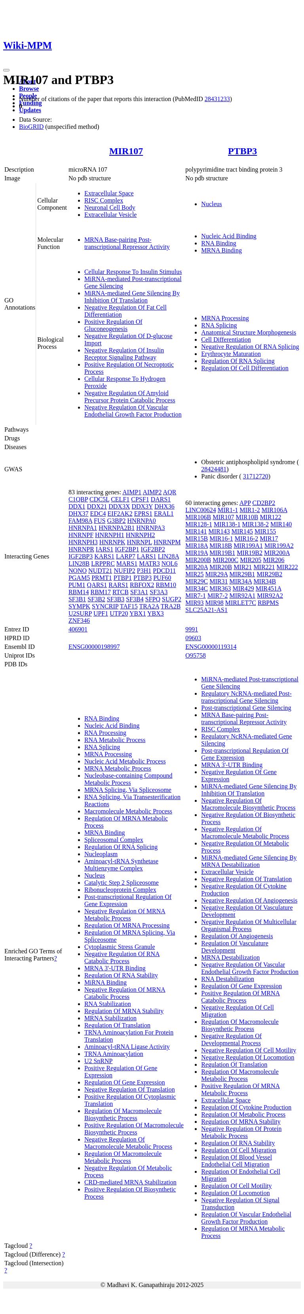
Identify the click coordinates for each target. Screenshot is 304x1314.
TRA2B (171, 606)
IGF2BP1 (127, 549)
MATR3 (149, 563)
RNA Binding (218, 243)
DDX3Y (142, 506)
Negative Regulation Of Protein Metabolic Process (241, 1132)
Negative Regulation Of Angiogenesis (249, 900)
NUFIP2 (124, 570)
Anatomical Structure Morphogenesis (248, 332)
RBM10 (166, 584)
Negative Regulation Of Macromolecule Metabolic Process (128, 1143)
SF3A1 (139, 592)
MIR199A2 (279, 545)
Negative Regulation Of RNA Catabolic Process (122, 957)
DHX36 (164, 506)
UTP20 (119, 613)
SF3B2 (96, 599)
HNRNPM (167, 542)
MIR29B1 (242, 574)
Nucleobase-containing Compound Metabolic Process (128, 779)
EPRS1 (143, 513)
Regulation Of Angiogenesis (237, 936)
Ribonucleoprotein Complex (120, 889)
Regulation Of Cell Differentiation (245, 368)
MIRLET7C (240, 602)
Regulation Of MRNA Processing (127, 925)
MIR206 (273, 560)
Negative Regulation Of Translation (129, 1089)
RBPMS (268, 602)
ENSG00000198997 (94, 646)
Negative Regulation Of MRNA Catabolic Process (124, 993)
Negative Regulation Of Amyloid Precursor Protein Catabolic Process (129, 397)
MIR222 (287, 567)
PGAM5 (79, 577)
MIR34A (240, 581)
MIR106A (274, 510)
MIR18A (196, 545)
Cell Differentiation (226, 339)
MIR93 (194, 602)
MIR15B (196, 538)
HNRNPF (80, 535)
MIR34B (264, 581)
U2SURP (80, 613)
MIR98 (214, 602)
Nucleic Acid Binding (228, 236)
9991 (191, 629)
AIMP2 (152, 492)
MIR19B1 (222, 552)
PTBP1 (123, 577)
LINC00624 (200, 510)
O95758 (195, 655)
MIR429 (243, 588)
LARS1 (146, 556)
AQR (170, 492)
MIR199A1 (248, 545)
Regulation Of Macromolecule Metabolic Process (123, 1157)
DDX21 (97, 506)
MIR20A (196, 567)
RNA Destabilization (227, 978)
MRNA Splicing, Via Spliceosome (127, 789)
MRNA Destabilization (230, 957)
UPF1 (100, 613)
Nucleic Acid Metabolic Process (125, 761)
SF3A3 (158, 592)
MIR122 (270, 517)
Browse (29, 88)
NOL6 (170, 563)
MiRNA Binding (105, 982)
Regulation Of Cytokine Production (246, 1107)
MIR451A (268, 588)
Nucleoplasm (101, 854)
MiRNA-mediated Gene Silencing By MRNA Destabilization (248, 861)
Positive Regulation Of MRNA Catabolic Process (240, 997)
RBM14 (78, 592)
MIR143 (219, 531)
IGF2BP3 (80, 556)
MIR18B (220, 545)
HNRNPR (81, 549)
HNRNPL (139, 542)
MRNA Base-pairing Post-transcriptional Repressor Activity (127, 243)
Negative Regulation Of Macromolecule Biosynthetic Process (248, 804)
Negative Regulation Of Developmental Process (231, 1039)
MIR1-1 (228, 510)
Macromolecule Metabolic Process (128, 811)
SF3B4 (134, 599)
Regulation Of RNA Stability (121, 975)
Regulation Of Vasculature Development (234, 947)
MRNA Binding (221, 250)
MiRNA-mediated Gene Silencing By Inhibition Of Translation (132, 297)
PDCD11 (164, 570)
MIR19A (196, 552)
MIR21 (243, 567)
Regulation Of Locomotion (235, 1193)
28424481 (213, 469)
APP (245, 502)
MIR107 (126, 151)
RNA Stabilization (107, 1003)
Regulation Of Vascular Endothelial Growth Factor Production (246, 1218)
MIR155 (265, 531)
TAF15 (129, 606)
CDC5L (99, 499)
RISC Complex (103, 200)
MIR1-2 (249, 510)
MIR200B (198, 560)
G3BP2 (116, 520)
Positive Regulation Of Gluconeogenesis (113, 325)
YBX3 (155, 613)
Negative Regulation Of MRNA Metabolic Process (124, 915)
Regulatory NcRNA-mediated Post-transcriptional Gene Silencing (246, 697)
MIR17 (269, 538)
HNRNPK (112, 542)
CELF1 (120, 499)
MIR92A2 (270, 595)
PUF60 (162, 577)
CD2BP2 (264, 502)
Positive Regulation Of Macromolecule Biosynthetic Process (134, 1129)
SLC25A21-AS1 (206, 609)
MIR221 (264, 567)
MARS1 (126, 563)
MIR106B (198, 517)
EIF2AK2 (120, 513)
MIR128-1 (198, 524)
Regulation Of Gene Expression (124, 1082)
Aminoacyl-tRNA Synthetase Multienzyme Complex (121, 865)
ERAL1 (164, 513)
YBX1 (137, 613)
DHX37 (78, 513)
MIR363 (220, 588)
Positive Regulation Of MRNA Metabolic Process (240, 1089)
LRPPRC (103, 563)
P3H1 (144, 570)
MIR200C (225, 560)
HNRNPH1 (109, 535)
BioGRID (31, 126)
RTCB (120, 592)
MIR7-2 (217, 595)
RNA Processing (105, 732)
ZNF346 (79, 620)
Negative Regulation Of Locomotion (247, 1057)
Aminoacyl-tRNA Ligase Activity (127, 1046)
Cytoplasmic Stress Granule (119, 946)
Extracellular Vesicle (110, 214)
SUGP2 (171, 599)
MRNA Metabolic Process (117, 768)
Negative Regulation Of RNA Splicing (250, 346)
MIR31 (218, 581)
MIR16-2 (246, 538)
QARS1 (97, 584)
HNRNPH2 (140, 535)
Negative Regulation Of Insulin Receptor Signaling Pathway (124, 354)
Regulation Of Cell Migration (238, 1150)
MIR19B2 (249, 552)
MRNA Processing (225, 318)
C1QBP (78, 499)
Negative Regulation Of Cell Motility (248, 1050)
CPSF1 (140, 499)
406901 (77, 629)
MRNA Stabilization (110, 1018)
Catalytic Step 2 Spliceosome (121, 882)
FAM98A (80, 520)
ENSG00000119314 (210, 646)
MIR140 (281, 524)
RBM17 (100, 592)
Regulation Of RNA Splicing (237, 361)
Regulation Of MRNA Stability (123, 1011)
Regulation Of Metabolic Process (243, 1114)
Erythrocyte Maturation (231, 353)
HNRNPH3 (83, 542)
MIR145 (242, 531)
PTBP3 (242, 151)
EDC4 (98, 513)
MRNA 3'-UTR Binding (115, 968)
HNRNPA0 (141, 520)
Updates (30, 110)
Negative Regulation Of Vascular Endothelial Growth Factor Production (133, 411)
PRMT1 (101, 577)
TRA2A (149, 606)
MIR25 (194, 574)
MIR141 (196, 531)
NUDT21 (100, 570)
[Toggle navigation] (6, 70)
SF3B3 (115, 599)
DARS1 (161, 499)
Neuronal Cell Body (109, 207)
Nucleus (211, 204)
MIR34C (196, 588)
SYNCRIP (105, 606)
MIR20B (220, 567)
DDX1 (77, 506)
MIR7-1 (195, 595)
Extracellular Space (109, 193)
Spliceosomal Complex (113, 839)
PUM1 (77, 584)
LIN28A (168, 556)
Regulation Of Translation (117, 1025)
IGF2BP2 (153, 549)
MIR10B (247, 517)
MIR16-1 (221, 538)
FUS (99, 520)
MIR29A (216, 574)
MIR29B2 (269, 574)
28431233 (217, 99)
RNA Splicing (219, 325)
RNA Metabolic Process (115, 739)
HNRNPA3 (150, 527)
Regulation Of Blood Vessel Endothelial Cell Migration (236, 1161)
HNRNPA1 (82, 527)
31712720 (255, 476)
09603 (193, 638)
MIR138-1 (227, 524)
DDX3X (119, 506)
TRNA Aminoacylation (113, 1053)
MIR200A (277, 552)
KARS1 (104, 556)
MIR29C (196, 581)
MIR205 (250, 560)
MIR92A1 (242, 595)
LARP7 (125, 556)
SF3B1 (77, 599)
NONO (77, 570)
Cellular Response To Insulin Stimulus (133, 271)
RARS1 (118, 584)
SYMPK (79, 606)
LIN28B (78, 563)
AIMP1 (131, 492)
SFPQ (152, 599)
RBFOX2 (142, 584)
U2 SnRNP (98, 1061)
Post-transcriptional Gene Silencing (246, 707)
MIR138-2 (255, 524)
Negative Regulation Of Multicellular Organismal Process (248, 925)
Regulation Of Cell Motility (236, 1185)
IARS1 (104, 549)
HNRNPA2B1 (117, 527)
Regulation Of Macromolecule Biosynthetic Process (123, 1114)
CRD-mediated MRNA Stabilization (130, 1182)
